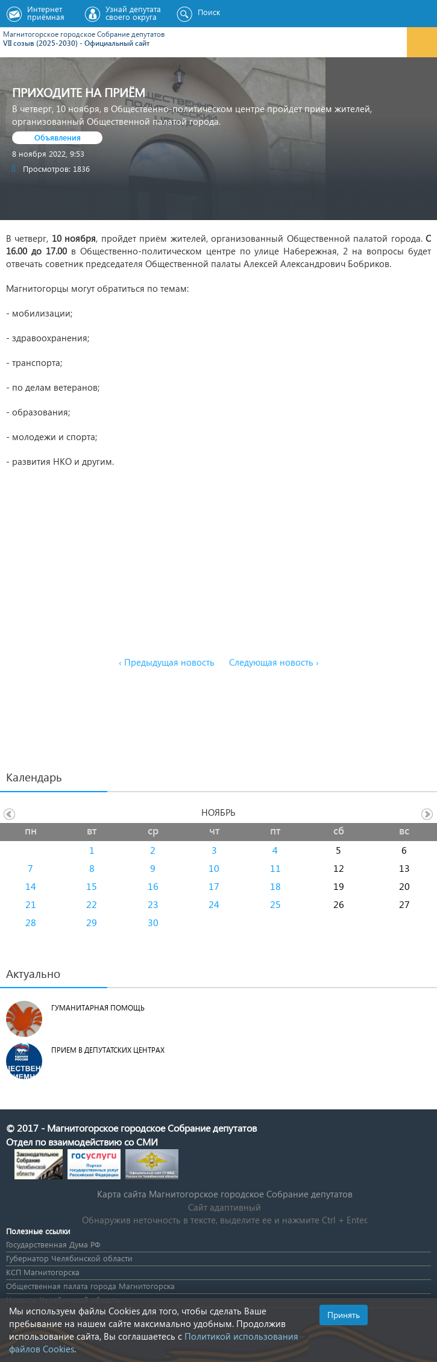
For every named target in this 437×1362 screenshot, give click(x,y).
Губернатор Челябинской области (69, 1258)
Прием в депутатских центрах (108, 1050)
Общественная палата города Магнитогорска (90, 1286)
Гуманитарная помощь (98, 1007)
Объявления (57, 137)
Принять (343, 1314)
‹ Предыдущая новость (167, 662)
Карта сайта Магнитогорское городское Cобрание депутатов (225, 1194)
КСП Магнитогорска (43, 1272)
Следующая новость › (274, 662)
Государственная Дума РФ (53, 1244)
